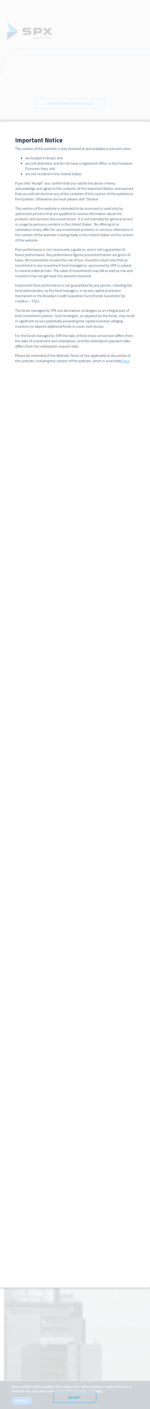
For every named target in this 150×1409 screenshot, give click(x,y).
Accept (75, 1397)
